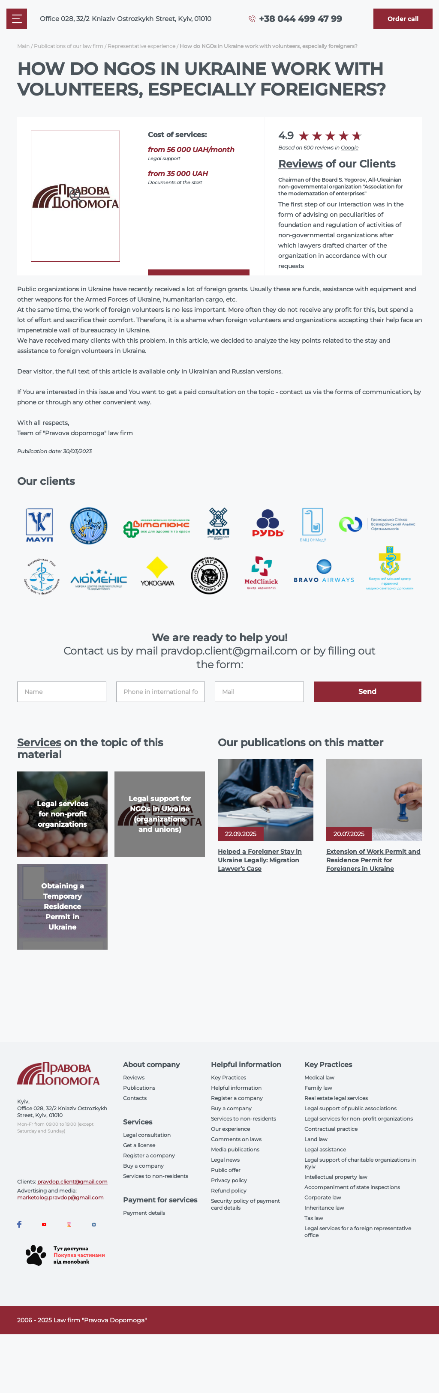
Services (39, 742)
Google (349, 147)
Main (23, 46)
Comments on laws (236, 1139)
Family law (318, 1088)
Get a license (139, 1145)
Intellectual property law (335, 1177)
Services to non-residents (155, 1176)
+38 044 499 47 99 (300, 19)
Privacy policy (229, 1180)
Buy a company (143, 1166)
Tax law (313, 1218)
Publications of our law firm (68, 46)
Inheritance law (324, 1208)
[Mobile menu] (16, 19)
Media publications (235, 1149)
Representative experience (141, 46)
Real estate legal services (336, 1098)
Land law (316, 1139)
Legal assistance (325, 1149)
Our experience (230, 1129)
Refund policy (229, 1190)
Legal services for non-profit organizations (358, 1118)
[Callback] (403, 19)
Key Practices (228, 1077)
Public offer (226, 1170)
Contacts (135, 1098)
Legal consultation (147, 1135)
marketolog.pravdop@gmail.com (60, 1197)
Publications (139, 1088)
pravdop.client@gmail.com (72, 1181)
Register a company (149, 1155)
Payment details (144, 1213)
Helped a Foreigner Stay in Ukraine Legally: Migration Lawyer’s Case (260, 860)
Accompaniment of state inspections (352, 1187)
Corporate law (322, 1197)
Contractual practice (331, 1129)
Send (367, 692)
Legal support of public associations (350, 1108)
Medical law (319, 1077)
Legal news (225, 1160)
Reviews (300, 164)
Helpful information (236, 1088)
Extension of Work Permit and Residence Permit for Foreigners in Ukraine (373, 860)
